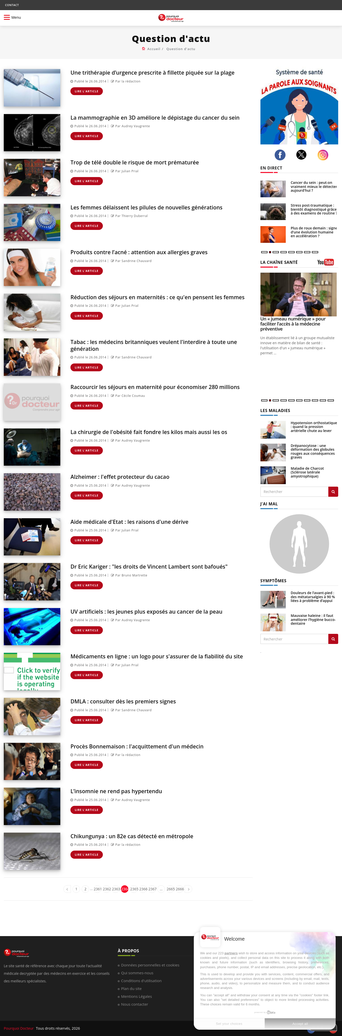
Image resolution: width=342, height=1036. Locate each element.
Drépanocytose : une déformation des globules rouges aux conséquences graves (313, 451)
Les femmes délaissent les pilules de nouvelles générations (156, 207)
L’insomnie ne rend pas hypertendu (122, 791)
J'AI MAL (269, 504)
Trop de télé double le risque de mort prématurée (143, 162)
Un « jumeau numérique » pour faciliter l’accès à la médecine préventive (293, 324)
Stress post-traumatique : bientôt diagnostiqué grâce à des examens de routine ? (314, 209)
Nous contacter (134, 1004)
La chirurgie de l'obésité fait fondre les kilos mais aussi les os (159, 431)
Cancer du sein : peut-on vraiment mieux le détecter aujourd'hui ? (314, 186)
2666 (179, 889)
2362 (106, 889)
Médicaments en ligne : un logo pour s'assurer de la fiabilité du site (157, 659)
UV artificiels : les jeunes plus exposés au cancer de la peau (156, 611)
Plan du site (131, 988)
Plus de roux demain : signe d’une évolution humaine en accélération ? (314, 232)
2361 (97, 889)
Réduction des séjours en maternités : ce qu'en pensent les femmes (156, 300)
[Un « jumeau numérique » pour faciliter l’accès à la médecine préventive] (299, 294)
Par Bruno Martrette (128, 575)
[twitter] (303, 154)
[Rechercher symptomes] (333, 639)
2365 (134, 889)
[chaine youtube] (327, 264)
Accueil (154, 49)
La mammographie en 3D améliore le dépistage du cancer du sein (159, 120)
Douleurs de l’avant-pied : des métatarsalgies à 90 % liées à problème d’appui (313, 596)
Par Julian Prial (124, 171)
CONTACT (12, 5)
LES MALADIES (275, 410)
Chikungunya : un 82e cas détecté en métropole (140, 836)
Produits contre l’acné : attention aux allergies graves (148, 252)
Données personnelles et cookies (150, 964)
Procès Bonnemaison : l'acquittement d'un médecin (145, 746)
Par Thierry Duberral (129, 216)
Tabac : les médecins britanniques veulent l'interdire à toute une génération (158, 344)
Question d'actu (180, 49)
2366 (143, 889)
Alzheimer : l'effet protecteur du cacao (126, 476)
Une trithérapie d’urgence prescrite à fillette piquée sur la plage (154, 75)
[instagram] (324, 155)
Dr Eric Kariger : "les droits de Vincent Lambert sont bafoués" (159, 566)
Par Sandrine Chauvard (131, 261)
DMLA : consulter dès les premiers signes (130, 701)
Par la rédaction (125, 88)
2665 (170, 889)
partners (231, 953)
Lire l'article (87, 98)
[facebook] (281, 155)
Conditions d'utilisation (141, 980)
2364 (124, 889)
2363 (115, 889)
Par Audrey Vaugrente (130, 133)
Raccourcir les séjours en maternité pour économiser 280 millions (153, 389)
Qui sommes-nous (137, 972)
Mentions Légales (136, 996)
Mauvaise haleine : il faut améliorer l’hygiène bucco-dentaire (313, 619)
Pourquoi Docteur (19, 1028)
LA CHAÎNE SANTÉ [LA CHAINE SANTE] (279, 262)
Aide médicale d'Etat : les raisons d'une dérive (137, 521)
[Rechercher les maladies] (333, 492)
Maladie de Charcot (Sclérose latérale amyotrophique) (307, 472)
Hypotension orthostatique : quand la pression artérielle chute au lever (314, 426)
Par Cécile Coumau (127, 402)
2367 (152, 889)
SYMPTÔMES (273, 581)
